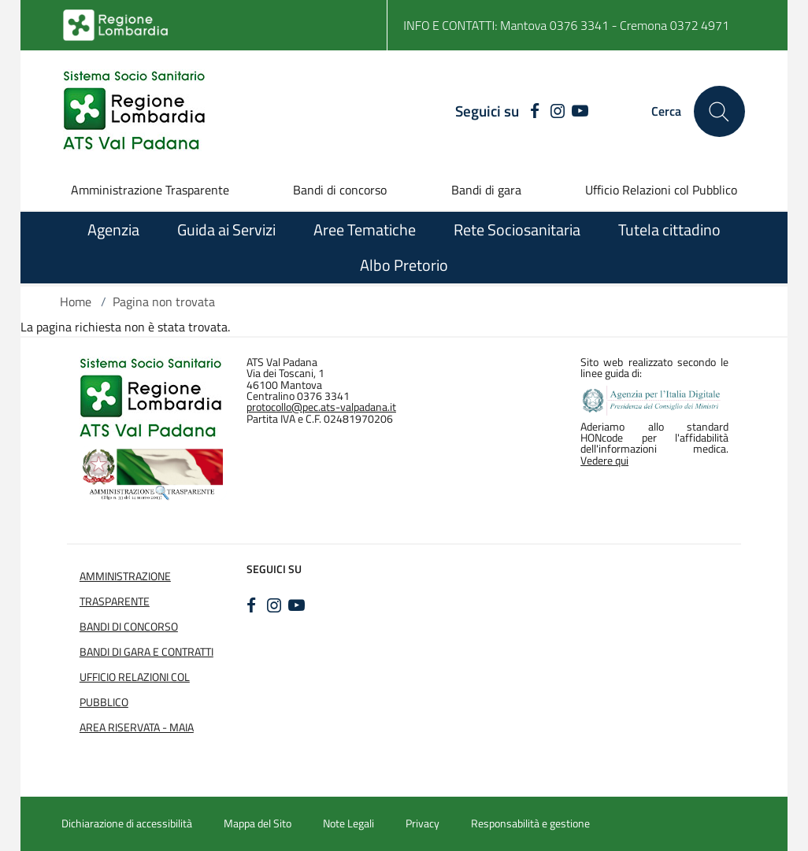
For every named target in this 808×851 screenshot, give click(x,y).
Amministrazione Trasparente (150, 189)
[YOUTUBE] (580, 111)
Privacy (422, 823)
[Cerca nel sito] (719, 111)
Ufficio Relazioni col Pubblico (661, 189)
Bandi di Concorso (129, 626)
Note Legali (348, 823)
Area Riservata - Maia (137, 727)
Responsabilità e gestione (530, 823)
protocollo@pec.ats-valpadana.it (321, 407)
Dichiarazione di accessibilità (126, 823)
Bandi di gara (486, 189)
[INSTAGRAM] (557, 111)
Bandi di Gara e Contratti (146, 651)
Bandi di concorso (340, 189)
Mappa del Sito (257, 823)
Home (75, 301)
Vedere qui (604, 460)
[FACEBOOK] (531, 111)
